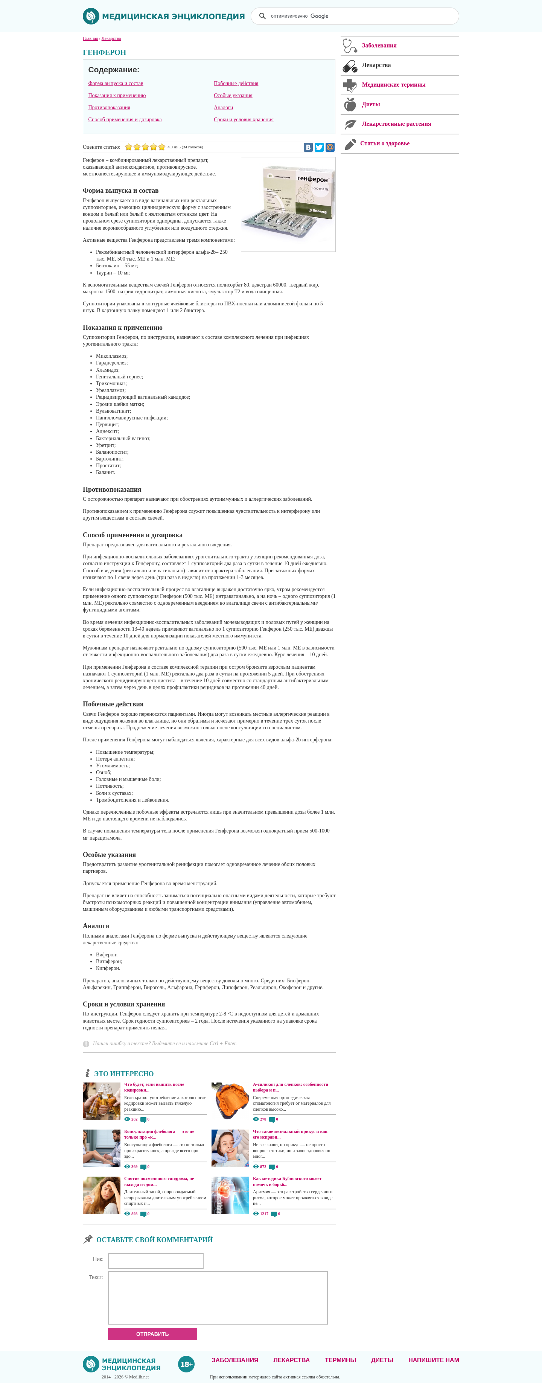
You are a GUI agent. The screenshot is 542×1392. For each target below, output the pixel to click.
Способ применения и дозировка (124, 119)
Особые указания (233, 95)
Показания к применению (117, 95)
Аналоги (223, 107)
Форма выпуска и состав (115, 83)
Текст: (96, 1277)
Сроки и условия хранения (244, 119)
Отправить (152, 1343)
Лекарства (291, 1369)
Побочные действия (236, 83)
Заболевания (235, 1369)
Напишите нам (433, 1369)
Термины (340, 1369)
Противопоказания (109, 107)
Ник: (98, 1259)
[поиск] (355, 16)
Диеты (382, 1369)
